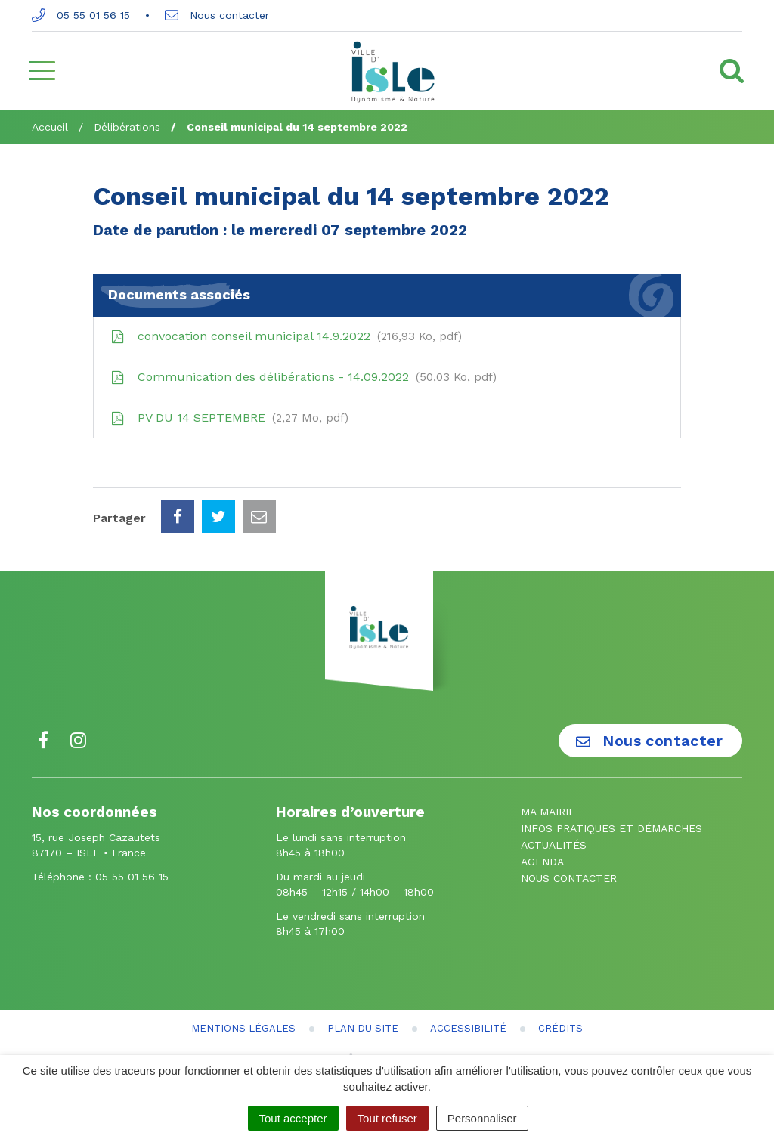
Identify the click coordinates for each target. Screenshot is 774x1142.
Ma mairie (548, 812)
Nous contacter (217, 15)
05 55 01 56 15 (81, 15)
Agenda (542, 862)
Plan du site (362, 1028)
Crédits (560, 1028)
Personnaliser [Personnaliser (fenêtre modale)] (482, 1118)
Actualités (554, 845)
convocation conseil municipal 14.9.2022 (285, 336)
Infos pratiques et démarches (611, 828)
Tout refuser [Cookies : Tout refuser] (387, 1118)
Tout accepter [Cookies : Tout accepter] (293, 1118)
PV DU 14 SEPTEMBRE (228, 418)
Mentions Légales (243, 1028)
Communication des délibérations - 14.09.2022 (303, 377)
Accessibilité (468, 1028)
